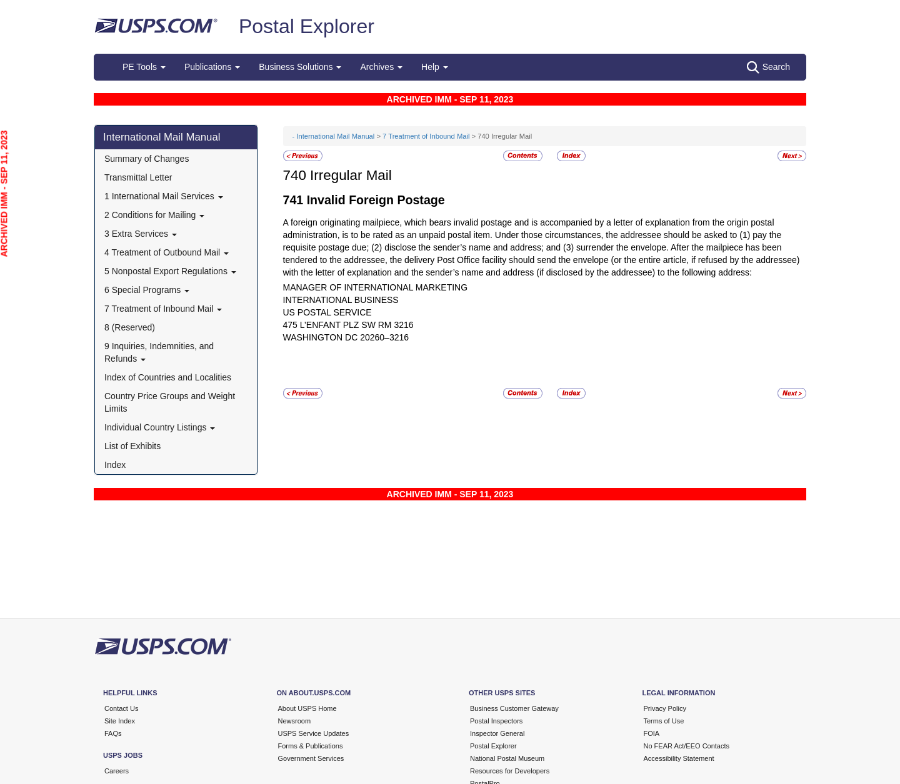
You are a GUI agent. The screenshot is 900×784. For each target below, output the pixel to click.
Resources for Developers (509, 771)
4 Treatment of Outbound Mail (166, 252)
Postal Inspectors (496, 721)
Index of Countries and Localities (167, 377)
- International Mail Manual (333, 136)
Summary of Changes (146, 159)
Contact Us (121, 708)
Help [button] (434, 67)
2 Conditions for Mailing (154, 215)
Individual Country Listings (159, 427)
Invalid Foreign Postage (376, 200)
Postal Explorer (306, 26)
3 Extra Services (140, 234)
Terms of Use (664, 721)
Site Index (119, 721)
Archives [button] (381, 67)
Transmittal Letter (138, 177)
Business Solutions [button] (300, 67)
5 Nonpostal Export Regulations (170, 271)
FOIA (652, 733)
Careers (116, 771)
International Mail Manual (162, 137)
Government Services (311, 758)
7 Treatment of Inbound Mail (163, 309)
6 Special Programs (146, 290)
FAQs (113, 733)
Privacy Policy (665, 708)
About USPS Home (307, 708)
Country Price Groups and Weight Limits (169, 402)
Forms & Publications (310, 746)
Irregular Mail (351, 175)
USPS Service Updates (313, 733)
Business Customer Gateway (514, 708)
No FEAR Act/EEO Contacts (687, 746)
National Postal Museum (507, 758)
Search (768, 67)
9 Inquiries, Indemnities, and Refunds (159, 352)
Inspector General (497, 733)
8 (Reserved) (129, 327)
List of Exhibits (132, 446)
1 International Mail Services (163, 196)
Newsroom (294, 721)
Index (115, 465)
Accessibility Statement (679, 758)
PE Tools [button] (144, 67)
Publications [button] (212, 67)
